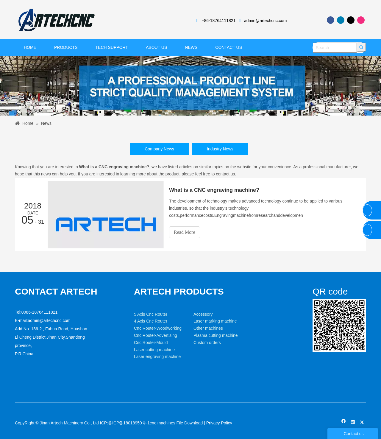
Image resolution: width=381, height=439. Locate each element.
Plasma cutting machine (215, 335)
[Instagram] (361, 20)
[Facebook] (330, 20)
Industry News (220, 149)
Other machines (208, 328)
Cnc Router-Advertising (155, 335)
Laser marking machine (215, 321)
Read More (184, 232)
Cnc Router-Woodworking (158, 328)
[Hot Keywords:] (361, 47)
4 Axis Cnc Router (150, 321)
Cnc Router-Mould (151, 342)
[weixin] (339, 325)
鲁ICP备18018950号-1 (129, 423)
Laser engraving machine (157, 356)
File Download (189, 423)
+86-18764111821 (218, 20)
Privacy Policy (219, 423)
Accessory (203, 314)
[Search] (335, 48)
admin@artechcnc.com (265, 20)
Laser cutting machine (154, 349)
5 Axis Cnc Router (150, 314)
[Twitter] (351, 20)
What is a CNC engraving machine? (214, 190)
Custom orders (207, 342)
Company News (159, 149)
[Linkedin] (340, 20)
